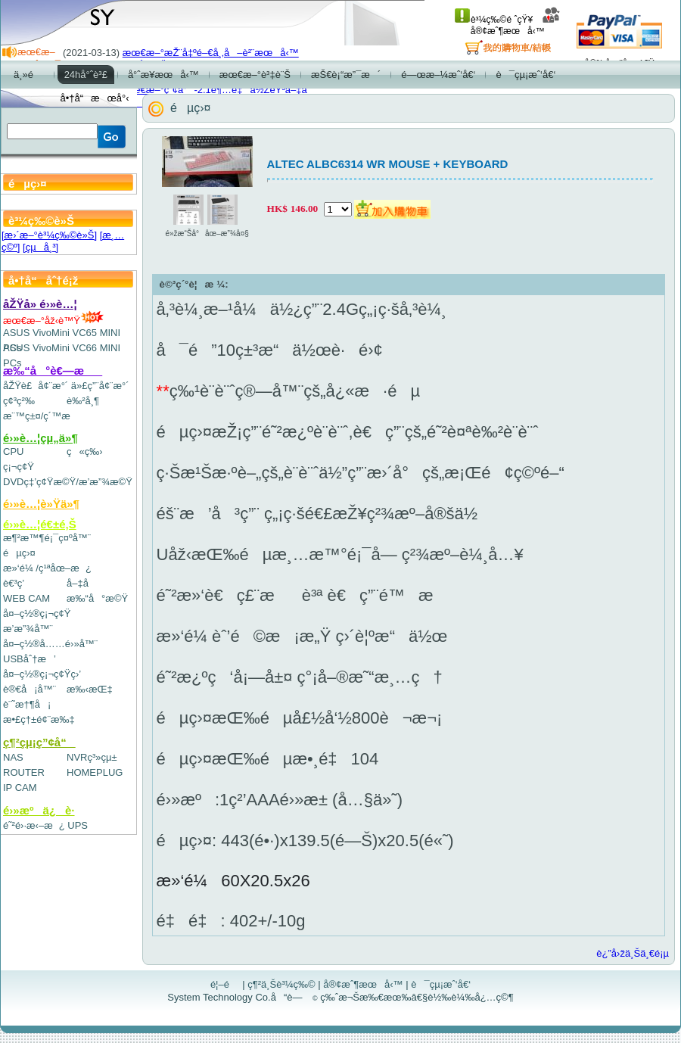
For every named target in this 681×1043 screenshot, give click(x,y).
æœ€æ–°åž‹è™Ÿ (53, 320)
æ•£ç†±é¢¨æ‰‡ (39, 719)
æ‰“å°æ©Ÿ (97, 598)
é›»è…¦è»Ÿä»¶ (41, 503)
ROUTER (24, 772)
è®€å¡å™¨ (29, 689)
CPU (13, 451)
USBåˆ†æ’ (29, 659)
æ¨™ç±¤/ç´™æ (43, 416)
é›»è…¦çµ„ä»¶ (40, 437)
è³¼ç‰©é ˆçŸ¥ (494, 19)
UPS (77, 825)
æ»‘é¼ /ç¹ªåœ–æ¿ (47, 568)
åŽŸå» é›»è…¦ (40, 303)
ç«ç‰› (85, 451)
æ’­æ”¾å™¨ (28, 628)
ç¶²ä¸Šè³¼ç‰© (281, 984)
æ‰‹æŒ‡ (90, 689)
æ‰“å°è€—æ (52, 370)
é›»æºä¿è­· (39, 810)
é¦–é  (225, 984)
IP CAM (20, 787)
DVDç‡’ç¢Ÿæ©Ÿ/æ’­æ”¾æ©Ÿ (67, 481)
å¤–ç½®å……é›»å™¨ (50, 643)
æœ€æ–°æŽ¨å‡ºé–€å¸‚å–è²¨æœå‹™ (211, 52)
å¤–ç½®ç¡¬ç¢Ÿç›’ (42, 674)
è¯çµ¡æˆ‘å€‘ (441, 984)
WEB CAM (26, 598)
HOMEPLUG (95, 772)
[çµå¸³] (40, 247)
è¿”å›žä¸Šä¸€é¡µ (632, 953)
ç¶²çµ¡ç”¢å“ (39, 742)
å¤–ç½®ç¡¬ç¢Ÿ (36, 613)
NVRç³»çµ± (92, 757)
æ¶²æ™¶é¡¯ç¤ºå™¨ (47, 537)
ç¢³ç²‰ (19, 400)
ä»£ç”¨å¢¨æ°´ (100, 385)
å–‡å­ (81, 583)
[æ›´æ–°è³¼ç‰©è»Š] (49, 235)
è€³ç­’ (13, 583)
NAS (13, 757)
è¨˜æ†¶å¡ (27, 704)
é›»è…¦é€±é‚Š (39, 524)
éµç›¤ (19, 553)
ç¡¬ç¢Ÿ (18, 466)
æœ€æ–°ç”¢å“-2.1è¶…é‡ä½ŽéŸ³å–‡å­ (219, 89)
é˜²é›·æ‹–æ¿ (34, 825)
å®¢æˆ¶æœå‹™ (516, 25)
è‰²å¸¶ (83, 400)
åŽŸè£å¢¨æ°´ (35, 385)
